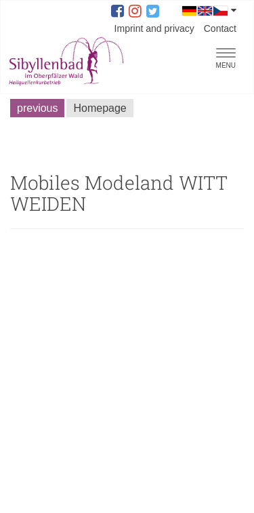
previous (37, 108)
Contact (220, 28)
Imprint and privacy (154, 28)
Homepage (99, 108)
